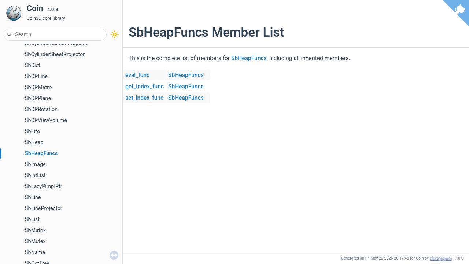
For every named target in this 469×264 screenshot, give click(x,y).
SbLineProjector (43, 208)
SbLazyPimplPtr (43, 186)
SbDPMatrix (39, 87)
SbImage (35, 164)
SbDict (32, 65)
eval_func (137, 75)
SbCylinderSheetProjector (55, 54)
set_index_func (144, 98)
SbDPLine (36, 76)
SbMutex (35, 241)
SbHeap (34, 142)
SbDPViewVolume (46, 120)
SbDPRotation (41, 109)
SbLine (33, 197)
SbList (32, 219)
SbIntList (35, 175)
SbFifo (32, 131)
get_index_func (144, 86)
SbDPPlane (38, 98)
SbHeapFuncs (41, 153)
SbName (35, 252)
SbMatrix (35, 230)
